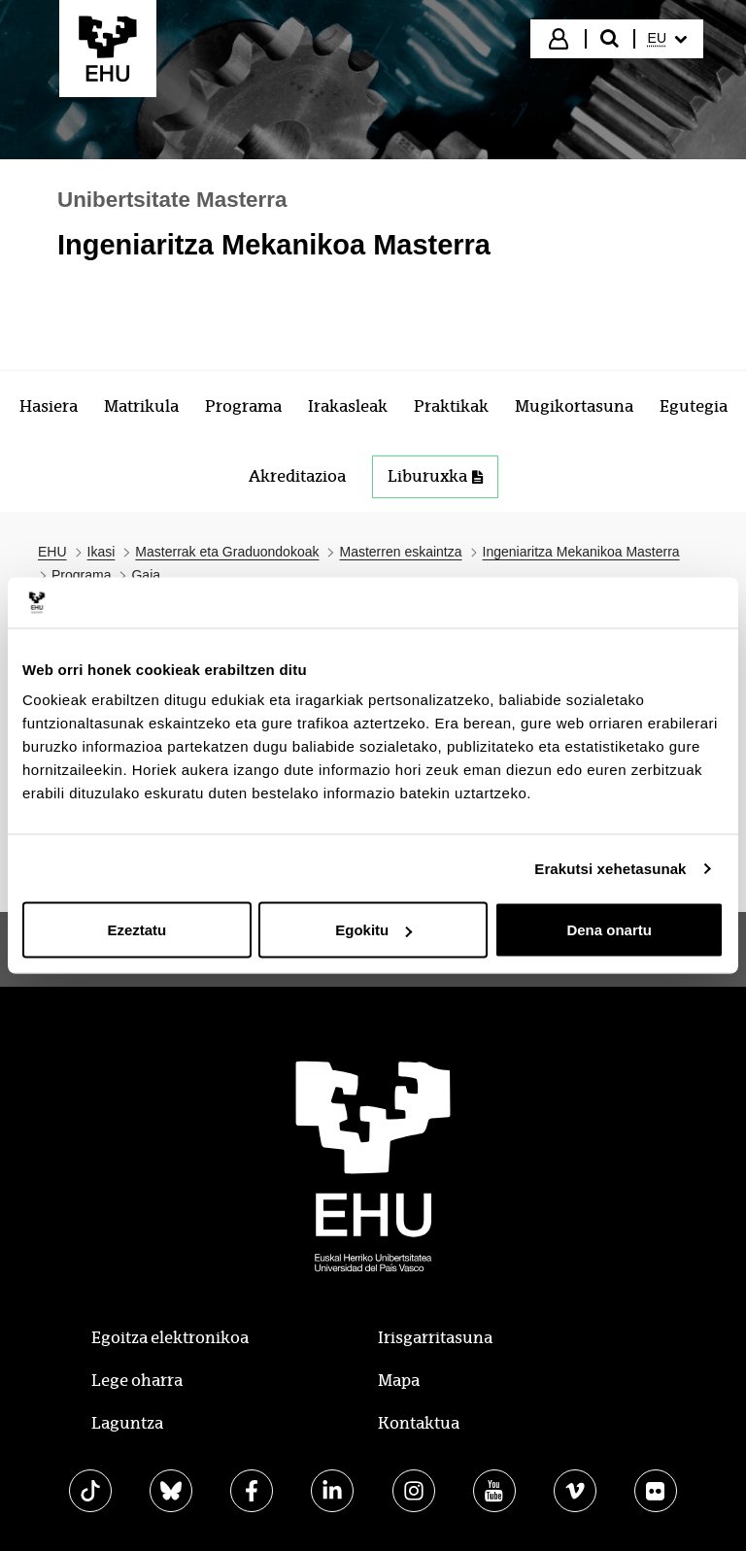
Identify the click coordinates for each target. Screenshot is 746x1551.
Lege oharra (137, 1380)
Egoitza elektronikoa (170, 1338)
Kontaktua (418, 1423)
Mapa (399, 1380)
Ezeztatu (136, 930)
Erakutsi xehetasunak (610, 868)
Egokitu (373, 930)
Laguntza (127, 1423)
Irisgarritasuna (435, 1338)
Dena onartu (609, 930)
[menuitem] (667, 38)
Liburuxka (435, 476)
